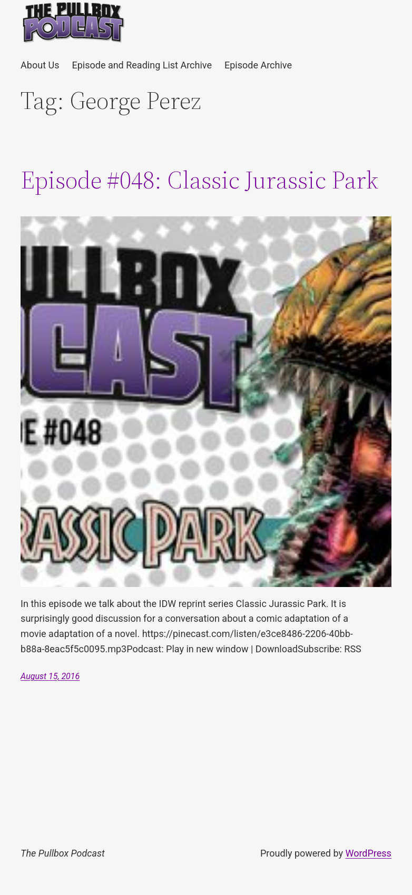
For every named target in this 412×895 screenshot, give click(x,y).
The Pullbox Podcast (63, 853)
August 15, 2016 (50, 676)
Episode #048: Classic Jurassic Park (199, 180)
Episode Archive (258, 65)
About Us (40, 65)
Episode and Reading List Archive (142, 65)
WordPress (368, 853)
